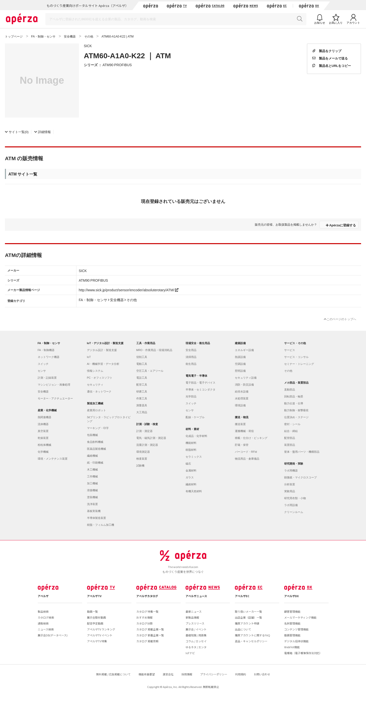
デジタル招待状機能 (296, 641)
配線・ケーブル (195, 417)
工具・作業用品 (145, 343)
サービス (289, 350)
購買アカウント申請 (247, 623)
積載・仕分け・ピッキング (251, 438)
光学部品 (191, 396)
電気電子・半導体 (196, 376)
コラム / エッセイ (196, 641)
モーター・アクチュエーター (55, 398)
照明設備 (240, 371)
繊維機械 (92, 456)
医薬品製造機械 (96, 449)
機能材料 (191, 443)
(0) (17, 131)
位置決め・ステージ (296, 417)
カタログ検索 (46, 617)
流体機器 (43, 424)
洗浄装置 (92, 504)
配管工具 (141, 385)
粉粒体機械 (44, 445)
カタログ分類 (144, 623)
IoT (89, 357)
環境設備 (240, 405)
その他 (288, 371)
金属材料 (191, 470)
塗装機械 (92, 497)
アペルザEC (242, 596)
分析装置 (289, 484)
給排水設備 (241, 391)
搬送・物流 (241, 417)
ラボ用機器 (291, 470)
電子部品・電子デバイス (200, 383)
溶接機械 (92, 490)
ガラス (190, 477)
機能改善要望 (147, 674)
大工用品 (141, 412)
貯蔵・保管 (241, 445)
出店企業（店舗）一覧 (248, 617)
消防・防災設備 (244, 385)
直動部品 (289, 390)
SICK (88, 45)
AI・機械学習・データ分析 (103, 364)
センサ (42, 371)
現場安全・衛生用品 (198, 343)
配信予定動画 (95, 623)
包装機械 (92, 435)
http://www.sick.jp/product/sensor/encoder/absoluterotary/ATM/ (128, 289)
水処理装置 (241, 398)
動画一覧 (92, 611)
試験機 (140, 466)
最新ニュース (194, 611)
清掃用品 (191, 357)
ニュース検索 (46, 629)
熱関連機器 (44, 417)
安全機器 (43, 391)
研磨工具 (141, 391)
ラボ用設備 (291, 505)
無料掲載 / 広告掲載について (113, 674)
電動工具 (141, 364)
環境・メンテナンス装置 (53, 459)
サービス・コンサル (296, 357)
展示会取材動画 (96, 617)
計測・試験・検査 (147, 424)
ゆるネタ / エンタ (196, 647)
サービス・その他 (295, 343)
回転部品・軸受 (293, 396)
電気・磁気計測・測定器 (151, 438)
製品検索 (43, 611)
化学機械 (43, 452)
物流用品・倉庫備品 (247, 459)
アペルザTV (94, 596)
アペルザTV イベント (99, 635)
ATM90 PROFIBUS (117, 64)
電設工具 (141, 378)
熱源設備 (240, 357)
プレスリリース (195, 623)
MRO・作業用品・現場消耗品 (154, 350)
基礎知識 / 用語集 (196, 635)
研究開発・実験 (293, 464)
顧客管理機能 (292, 611)
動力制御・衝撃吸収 (296, 410)
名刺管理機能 (292, 623)
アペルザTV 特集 (97, 641)
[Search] (175, 19)
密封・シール (292, 424)
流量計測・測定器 (147, 445)
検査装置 (141, 459)
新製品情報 (192, 617)
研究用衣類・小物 (295, 498)
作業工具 (141, 398)
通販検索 (43, 623)
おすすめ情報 (144, 617)
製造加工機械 (95, 403)
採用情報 (186, 674)
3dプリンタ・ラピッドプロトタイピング (109, 419)
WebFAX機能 (292, 647)
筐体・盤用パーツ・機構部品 (301, 452)
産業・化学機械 (47, 410)
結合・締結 (291, 431)
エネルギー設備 (244, 350)
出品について (243, 629)
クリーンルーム (293, 512)
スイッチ (43, 364)
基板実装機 (94, 511)
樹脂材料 (191, 450)
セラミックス (194, 457)
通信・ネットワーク (99, 391)
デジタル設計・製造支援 (102, 350)
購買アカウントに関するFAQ (252, 635)
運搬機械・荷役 (244, 431)
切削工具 (141, 357)
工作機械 (92, 476)
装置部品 (289, 445)
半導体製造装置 (96, 518)
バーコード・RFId (246, 452)
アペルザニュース (196, 596)
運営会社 (168, 674)
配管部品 (289, 438)
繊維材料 (191, 484)
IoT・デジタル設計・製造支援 (105, 343)
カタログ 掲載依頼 (147, 641)
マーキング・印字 (98, 428)
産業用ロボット (96, 410)
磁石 (188, 464)
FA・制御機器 (46, 350)
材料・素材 (192, 429)
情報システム (95, 371)
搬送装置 (240, 424)
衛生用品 (191, 364)
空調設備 (240, 364)
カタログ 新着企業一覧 (150, 635)
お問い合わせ (262, 674)
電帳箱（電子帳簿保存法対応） (303, 653)
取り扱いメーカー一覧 (248, 611)
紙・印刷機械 (95, 463)
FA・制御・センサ (49, 343)
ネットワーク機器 (48, 357)
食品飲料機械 (95, 442)
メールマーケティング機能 (300, 617)
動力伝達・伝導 (293, 403)
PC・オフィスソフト (99, 378)
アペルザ (43, 596)
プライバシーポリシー (213, 674)
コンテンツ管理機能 (296, 629)
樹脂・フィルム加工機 (100, 525)
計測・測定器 (144, 431)
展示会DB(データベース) (53, 635)
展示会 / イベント (196, 629)
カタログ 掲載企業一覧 (150, 629)
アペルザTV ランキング (101, 629)
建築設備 (240, 343)
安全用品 (191, 350)
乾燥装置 (43, 438)
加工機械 (92, 483)
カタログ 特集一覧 (147, 611)
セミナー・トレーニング (299, 364)
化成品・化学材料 (196, 436)
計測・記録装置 (47, 378)
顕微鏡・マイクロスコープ (300, 477)
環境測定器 (143, 452)
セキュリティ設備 (246, 378)
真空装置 (43, 431)
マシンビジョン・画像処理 (54, 385)
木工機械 (92, 469)
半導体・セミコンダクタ (200, 390)
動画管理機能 (292, 635)
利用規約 (240, 674)
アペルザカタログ (147, 596)
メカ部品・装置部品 (296, 383)
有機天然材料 (194, 491)
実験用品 (289, 491)
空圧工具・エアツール (149, 371)
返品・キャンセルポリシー (251, 641)
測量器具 (141, 405)
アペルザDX (291, 596)
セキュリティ (95, 385)
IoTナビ (190, 653)
